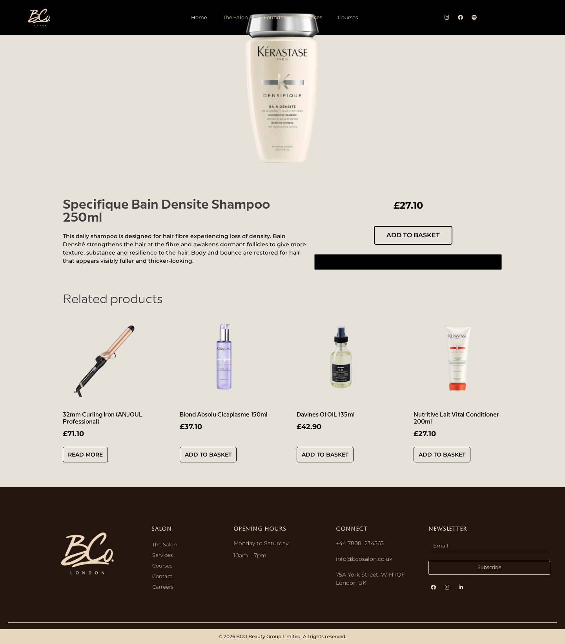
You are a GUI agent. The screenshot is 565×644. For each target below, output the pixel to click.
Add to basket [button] (208, 454)
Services (311, 17)
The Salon (235, 17)
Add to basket (413, 235)
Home (199, 17)
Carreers (162, 587)
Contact (162, 576)
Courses (348, 17)
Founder (275, 17)
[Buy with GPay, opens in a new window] (408, 262)
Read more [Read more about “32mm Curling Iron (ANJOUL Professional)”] (85, 454)
